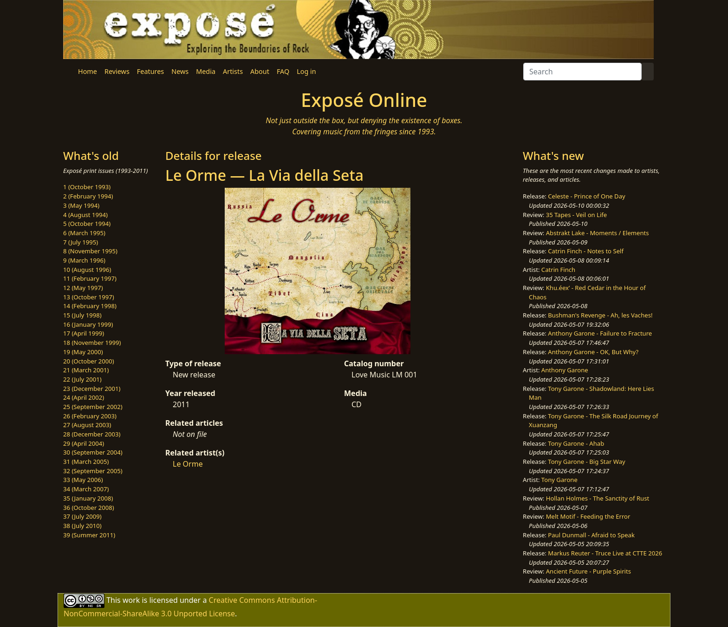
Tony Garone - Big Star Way (586, 461)
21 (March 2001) (86, 370)
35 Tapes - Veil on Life (576, 215)
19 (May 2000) (83, 352)
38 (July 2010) (82, 525)
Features (150, 71)
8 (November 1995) (90, 251)
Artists (233, 71)
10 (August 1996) (87, 269)
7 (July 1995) (80, 242)
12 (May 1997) (83, 288)
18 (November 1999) (92, 342)
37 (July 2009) (82, 516)
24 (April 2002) (83, 397)
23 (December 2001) (91, 388)
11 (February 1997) (90, 278)
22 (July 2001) (82, 379)
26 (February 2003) (90, 416)
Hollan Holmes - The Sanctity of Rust (597, 498)
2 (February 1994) (88, 196)
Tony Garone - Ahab (576, 443)
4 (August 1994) (85, 215)
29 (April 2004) (83, 443)
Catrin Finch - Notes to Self (586, 251)
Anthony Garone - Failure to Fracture (600, 333)
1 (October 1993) (86, 187)
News (179, 71)
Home (87, 71)
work (131, 600)
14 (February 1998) (90, 306)
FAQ (283, 71)
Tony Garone (559, 479)
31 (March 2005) (86, 461)
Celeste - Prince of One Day (586, 196)
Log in (306, 71)
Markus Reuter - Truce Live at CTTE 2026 (605, 553)
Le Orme (188, 464)
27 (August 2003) (87, 425)
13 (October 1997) (88, 297)
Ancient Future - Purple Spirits (588, 571)
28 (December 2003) (91, 434)
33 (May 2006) (83, 479)
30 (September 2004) (93, 452)
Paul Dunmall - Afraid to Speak (591, 535)
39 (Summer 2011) (89, 535)
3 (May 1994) (81, 205)
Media (205, 71)
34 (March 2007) (86, 489)
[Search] (582, 71)
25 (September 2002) (93, 407)
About (259, 71)
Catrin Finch (558, 269)
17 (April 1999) (83, 333)
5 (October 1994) (86, 223)
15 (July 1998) (82, 315)
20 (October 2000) (88, 361)
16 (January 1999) (88, 324)
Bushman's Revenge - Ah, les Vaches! (600, 315)
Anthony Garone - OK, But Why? (593, 352)
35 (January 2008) (88, 498)
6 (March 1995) (84, 233)
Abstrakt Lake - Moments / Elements (597, 233)
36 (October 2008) (88, 507)
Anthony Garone (564, 370)
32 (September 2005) (93, 471)
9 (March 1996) (84, 260)
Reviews (117, 71)
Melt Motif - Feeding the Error (588, 516)
